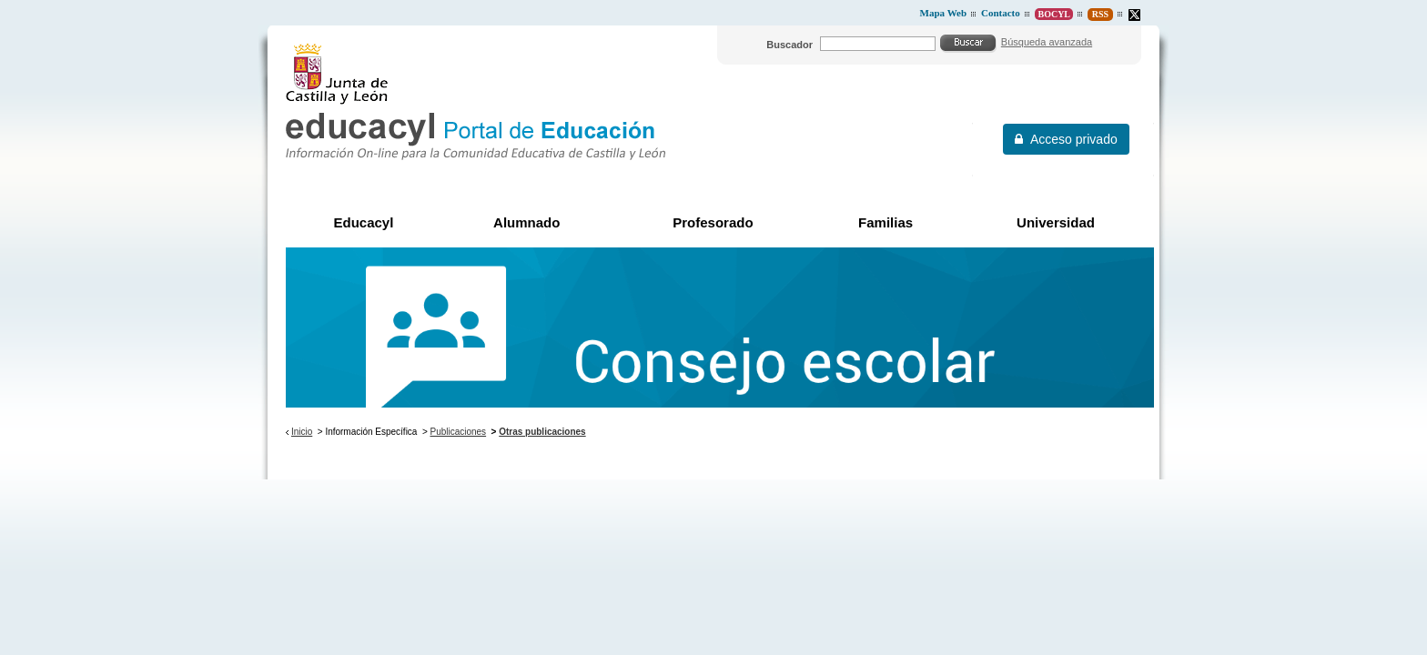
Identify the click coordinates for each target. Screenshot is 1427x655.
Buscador (789, 44)
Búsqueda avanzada (1046, 41)
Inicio (301, 432)
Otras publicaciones (542, 432)
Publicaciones (458, 432)
